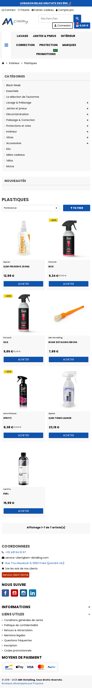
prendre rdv (55, 563)
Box (51, 266)
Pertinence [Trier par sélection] (10, 208)
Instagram (23, 593)
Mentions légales (14, 635)
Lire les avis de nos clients (21, 568)
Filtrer (76, 208)
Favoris (23, 10)
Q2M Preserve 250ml (16, 266)
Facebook (5, 593)
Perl (6, 493)
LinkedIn (32, 593)
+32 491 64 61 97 (15, 552)
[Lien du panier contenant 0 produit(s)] (82, 25)
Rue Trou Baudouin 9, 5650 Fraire (25, 563)
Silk (5, 342)
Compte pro (65, 10)
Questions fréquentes (18, 640)
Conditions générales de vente (23, 620)
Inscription (10, 645)
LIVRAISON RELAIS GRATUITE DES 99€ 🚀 (46, 3)
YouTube (14, 593)
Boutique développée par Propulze (22, 683)
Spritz (7, 418)
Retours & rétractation (18, 630)
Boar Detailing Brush (62, 342)
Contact (9, 10)
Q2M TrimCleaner (60, 418)
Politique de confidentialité (21, 625)
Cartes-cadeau (43, 10)
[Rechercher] (59, 18)
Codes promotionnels (17, 650)
